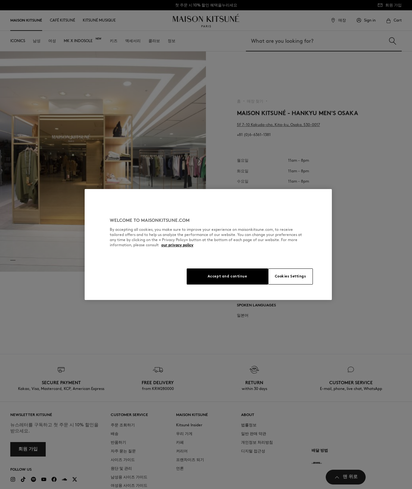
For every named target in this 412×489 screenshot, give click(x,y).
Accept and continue (227, 276)
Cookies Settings (290, 276)
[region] (208, 244)
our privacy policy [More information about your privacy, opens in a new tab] (177, 244)
